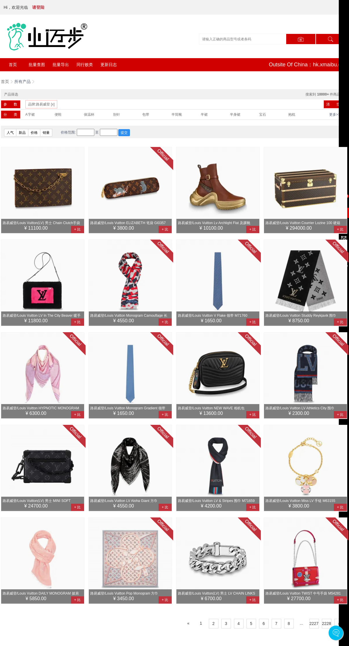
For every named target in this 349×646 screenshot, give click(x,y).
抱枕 (291, 114)
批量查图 (37, 64)
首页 (13, 64)
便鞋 (58, 114)
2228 (326, 623)
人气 (10, 133)
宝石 (262, 114)
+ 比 (77, 229)
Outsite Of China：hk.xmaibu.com (308, 64)
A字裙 (30, 114)
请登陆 (38, 7)
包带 (145, 114)
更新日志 (108, 64)
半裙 (204, 114)
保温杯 (89, 114)
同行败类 (85, 64)
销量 (46, 133)
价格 (34, 133)
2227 (314, 623)
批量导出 (61, 64)
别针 (116, 114)
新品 (22, 133)
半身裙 (235, 114)
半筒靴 (176, 114)
